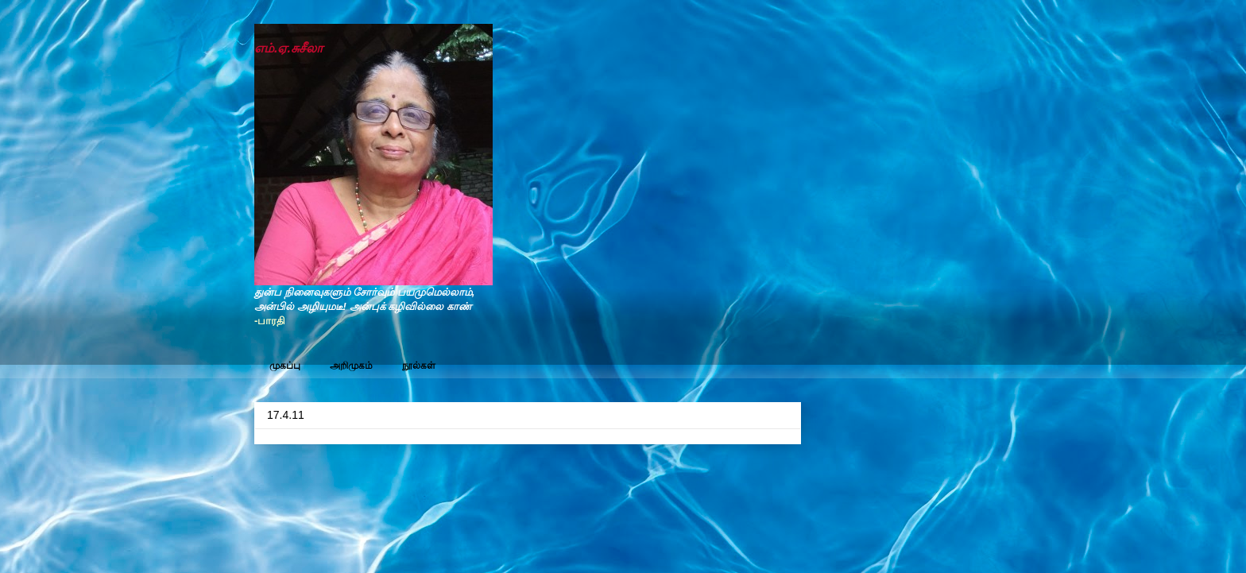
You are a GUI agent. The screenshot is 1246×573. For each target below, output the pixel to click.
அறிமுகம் (351, 365)
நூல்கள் (418, 365)
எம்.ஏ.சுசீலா (288, 48)
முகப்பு (284, 365)
